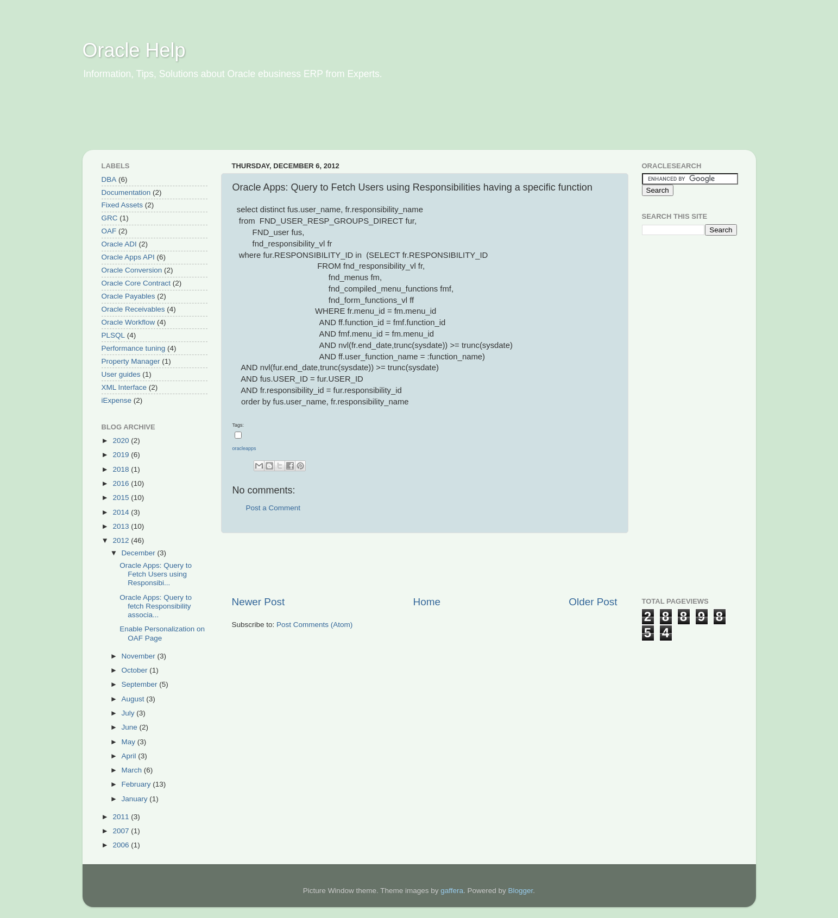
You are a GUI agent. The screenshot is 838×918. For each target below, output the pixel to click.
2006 (121, 845)
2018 (121, 469)
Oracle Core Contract (136, 283)
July (129, 713)
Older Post (593, 601)
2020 (121, 440)
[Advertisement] (291, 122)
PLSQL (113, 335)
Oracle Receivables (133, 309)
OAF (109, 231)
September (141, 684)
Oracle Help (134, 50)
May (129, 742)
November (139, 656)
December (139, 553)
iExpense (117, 400)
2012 (121, 540)
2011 (121, 817)
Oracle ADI (119, 244)
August (134, 699)
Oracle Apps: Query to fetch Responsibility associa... (155, 606)
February (137, 784)
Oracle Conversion (132, 270)
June (131, 727)
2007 (121, 831)
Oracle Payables (128, 296)
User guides (121, 374)
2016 (121, 483)
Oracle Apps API (128, 257)
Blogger (520, 891)
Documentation (126, 192)
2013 (121, 526)
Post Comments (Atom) (314, 625)
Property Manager (131, 361)
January (136, 799)
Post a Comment (273, 508)
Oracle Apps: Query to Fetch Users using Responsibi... (155, 574)
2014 (121, 512)
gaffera (451, 891)
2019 (121, 455)
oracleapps (244, 448)
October (136, 670)
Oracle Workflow (128, 322)
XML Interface (124, 387)
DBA (109, 179)
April (130, 756)
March (133, 770)
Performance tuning (134, 348)
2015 (121, 497)
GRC (110, 218)
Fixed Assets (122, 205)
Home (426, 601)
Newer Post (258, 601)
